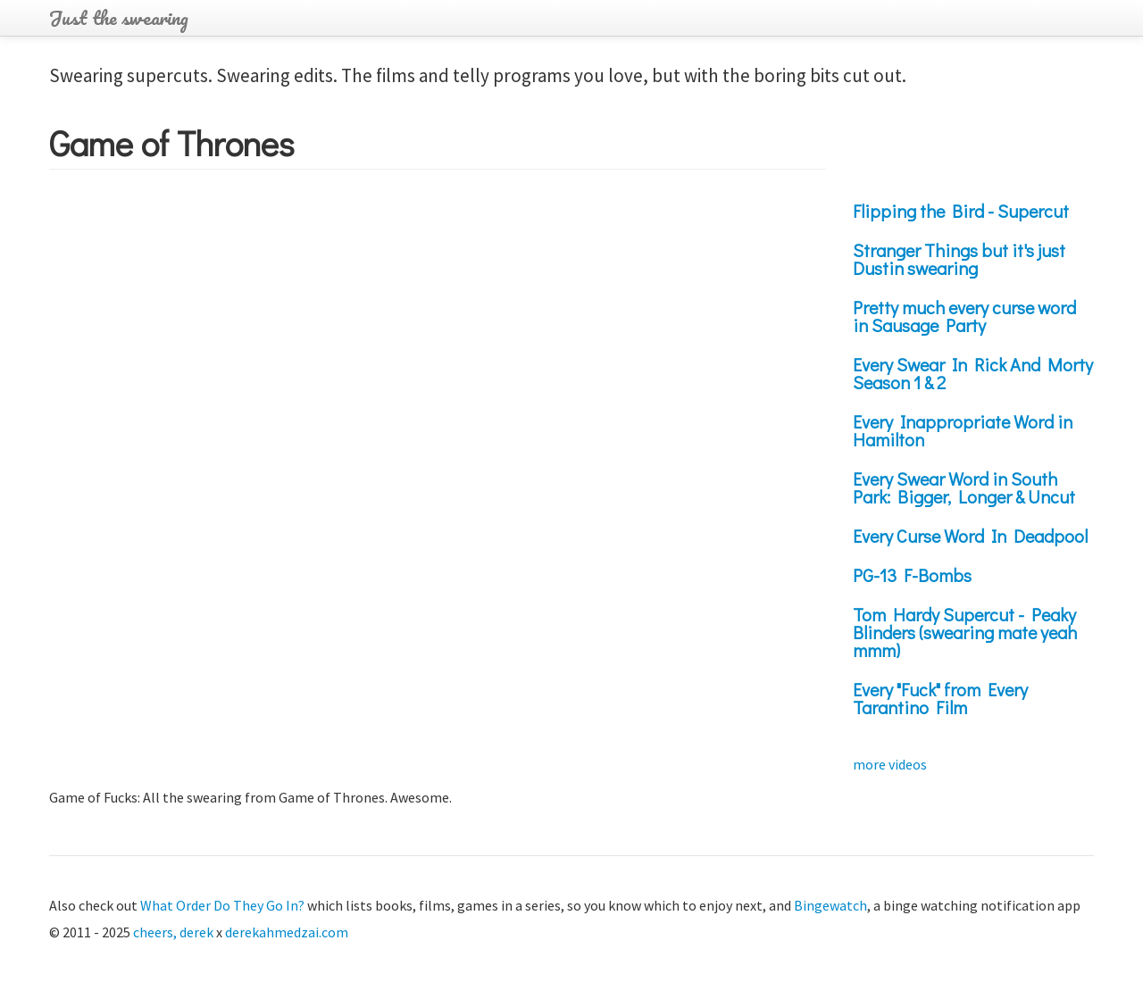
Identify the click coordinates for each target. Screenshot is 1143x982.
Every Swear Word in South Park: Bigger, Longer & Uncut (964, 487)
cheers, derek (173, 932)
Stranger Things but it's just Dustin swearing (959, 258)
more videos (890, 764)
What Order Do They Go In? (222, 905)
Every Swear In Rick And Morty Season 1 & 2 (973, 373)
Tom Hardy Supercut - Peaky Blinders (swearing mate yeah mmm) (965, 632)
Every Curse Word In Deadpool (970, 535)
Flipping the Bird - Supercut (961, 210)
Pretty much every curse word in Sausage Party (964, 316)
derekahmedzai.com (286, 932)
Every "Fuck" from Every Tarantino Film (940, 698)
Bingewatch (830, 905)
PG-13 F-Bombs (912, 575)
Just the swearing (118, 17)
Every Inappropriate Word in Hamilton (962, 430)
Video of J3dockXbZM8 (437, 487)
